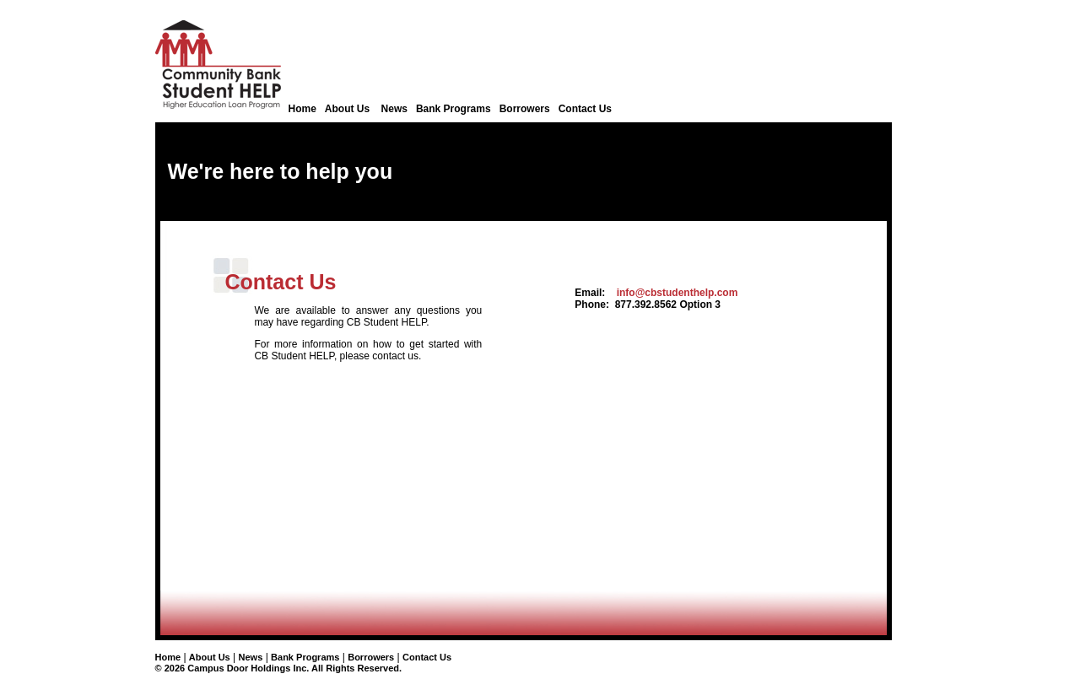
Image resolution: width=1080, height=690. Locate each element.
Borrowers (525, 109)
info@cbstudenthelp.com (677, 293)
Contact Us (585, 109)
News (394, 109)
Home (302, 109)
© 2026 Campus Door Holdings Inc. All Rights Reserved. (278, 668)
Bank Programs (453, 109)
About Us (349, 109)
